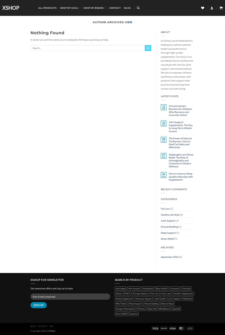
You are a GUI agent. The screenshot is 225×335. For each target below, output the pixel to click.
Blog (127, 8)
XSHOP (10, 7)
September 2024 (170, 256)
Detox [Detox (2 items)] (118, 293)
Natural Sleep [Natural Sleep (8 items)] (167, 303)
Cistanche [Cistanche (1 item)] (186, 288)
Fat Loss (165, 208)
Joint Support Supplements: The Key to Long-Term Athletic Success (181, 127)
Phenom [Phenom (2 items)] (141, 309)
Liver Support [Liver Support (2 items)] (174, 298)
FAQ (51, 326)
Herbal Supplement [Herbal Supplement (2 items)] (124, 298)
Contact (115, 8)
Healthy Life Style (170, 214)
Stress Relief (167, 238)
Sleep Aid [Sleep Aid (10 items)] (152, 309)
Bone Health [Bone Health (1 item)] (161, 288)
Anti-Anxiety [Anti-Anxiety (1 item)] (134, 288)
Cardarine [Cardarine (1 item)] (174, 288)
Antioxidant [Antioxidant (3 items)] (148, 288)
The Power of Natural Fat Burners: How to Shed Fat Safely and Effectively (180, 143)
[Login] (211, 8)
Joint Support (168, 220)
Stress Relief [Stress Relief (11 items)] (121, 314)
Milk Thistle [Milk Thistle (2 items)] (121, 303)
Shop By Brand (95, 7)
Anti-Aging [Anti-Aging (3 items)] (120, 288)
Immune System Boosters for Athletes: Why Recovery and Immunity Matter (180, 110)
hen (128, 22)
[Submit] (148, 48)
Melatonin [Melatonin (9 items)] (187, 298)
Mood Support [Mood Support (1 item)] (135, 303)
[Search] (138, 8)
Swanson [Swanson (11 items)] (134, 314)
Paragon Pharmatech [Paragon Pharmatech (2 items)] (125, 309)
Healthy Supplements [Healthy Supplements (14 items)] (183, 293)
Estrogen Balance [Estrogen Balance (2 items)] (140, 293)
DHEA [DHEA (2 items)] (127, 293)
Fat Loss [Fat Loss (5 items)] (155, 293)
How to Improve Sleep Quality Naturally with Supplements (181, 176)
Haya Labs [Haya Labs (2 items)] (166, 293)
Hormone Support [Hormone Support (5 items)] (144, 298)
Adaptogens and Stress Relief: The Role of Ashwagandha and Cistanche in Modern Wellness (181, 160)
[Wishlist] (202, 8)
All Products (47, 8)
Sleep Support (168, 232)
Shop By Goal (70, 7)
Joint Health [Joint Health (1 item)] (160, 298)
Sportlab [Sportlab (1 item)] (176, 309)
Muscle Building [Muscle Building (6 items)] (151, 303)
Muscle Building (169, 226)
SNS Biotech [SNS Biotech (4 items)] (164, 309)
